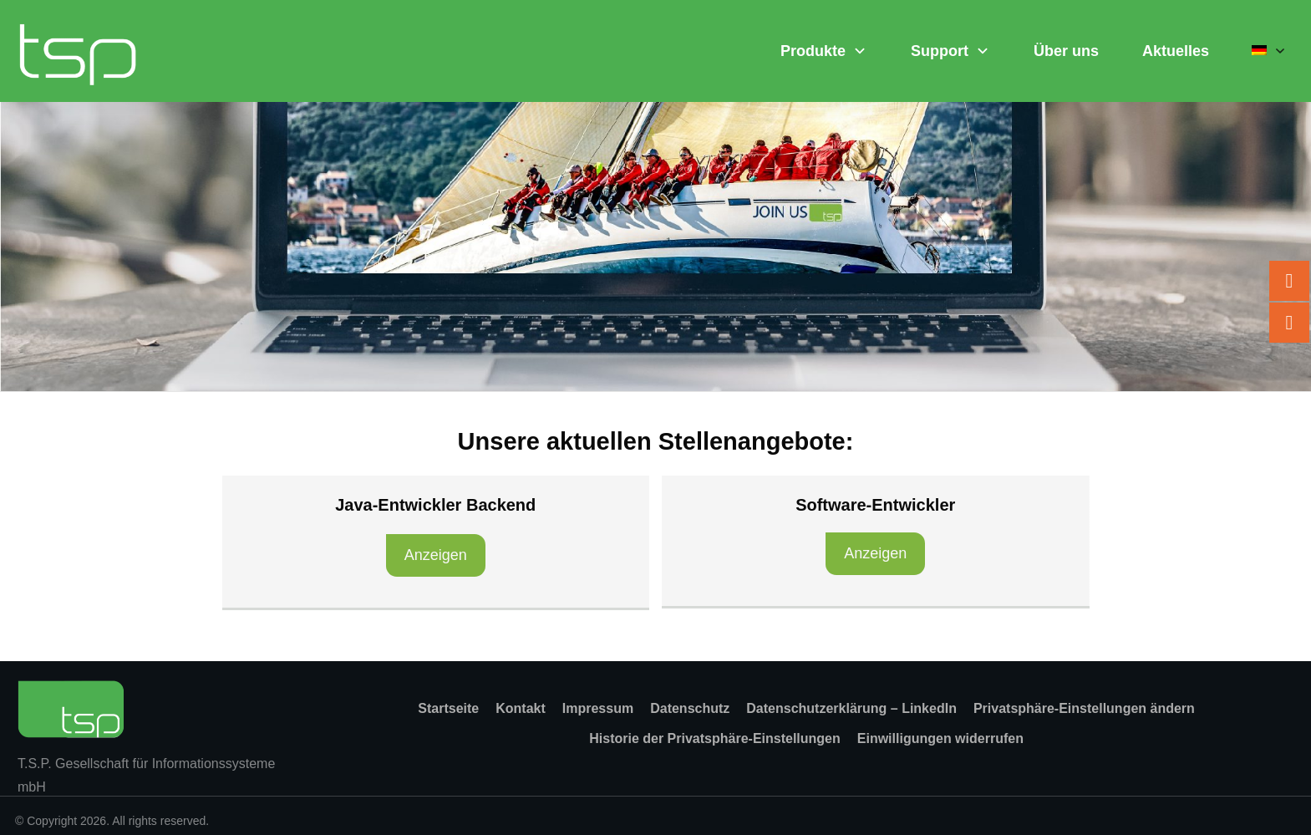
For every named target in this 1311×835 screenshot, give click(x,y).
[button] (1084, 708)
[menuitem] (1269, 51)
